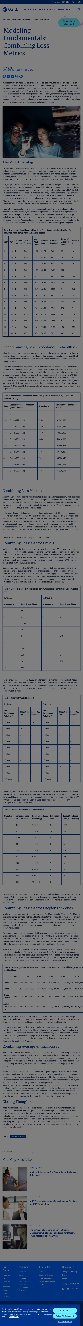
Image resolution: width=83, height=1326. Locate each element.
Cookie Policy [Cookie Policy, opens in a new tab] (14, 1317)
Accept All (64, 1310)
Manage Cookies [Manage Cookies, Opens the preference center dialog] (65, 1321)
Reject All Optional (64, 1316)
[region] (40, 1315)
